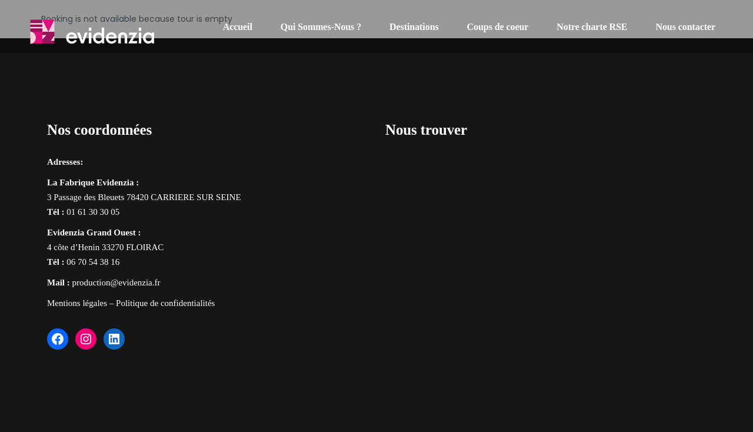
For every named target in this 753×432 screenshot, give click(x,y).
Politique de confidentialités (165, 303)
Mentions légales (77, 303)
